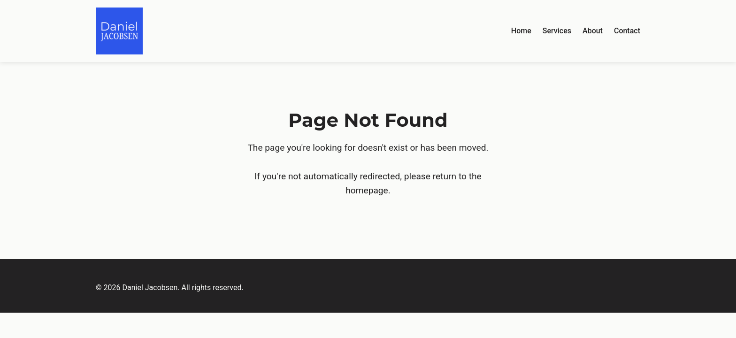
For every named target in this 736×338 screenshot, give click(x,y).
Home (521, 30)
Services (557, 30)
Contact (627, 30)
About (593, 30)
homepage (366, 190)
